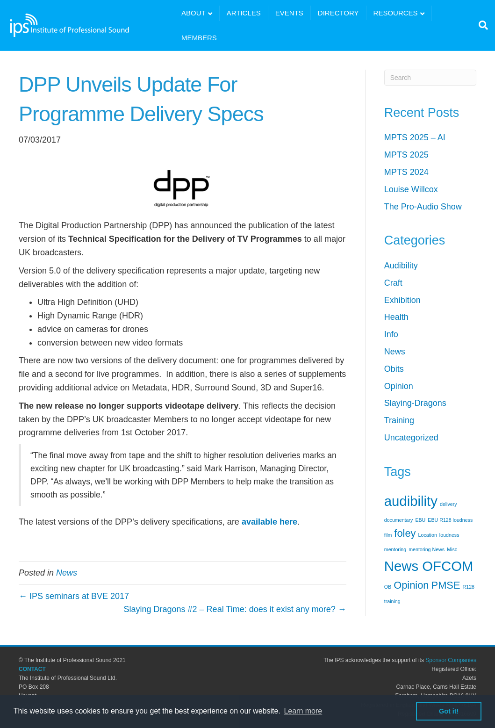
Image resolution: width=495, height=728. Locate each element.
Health (396, 317)
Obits (394, 369)
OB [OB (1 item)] (387, 587)
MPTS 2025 (406, 154)
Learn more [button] (303, 711)
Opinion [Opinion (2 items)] (411, 585)
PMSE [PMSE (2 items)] (445, 585)
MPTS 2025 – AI (414, 137)
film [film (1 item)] (388, 535)
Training (399, 420)
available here (269, 521)
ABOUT (193, 13)
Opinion (398, 386)
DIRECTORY (338, 13)
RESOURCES (395, 13)
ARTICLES (244, 13)
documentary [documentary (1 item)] (398, 520)
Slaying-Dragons (415, 403)
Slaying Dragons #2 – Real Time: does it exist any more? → (235, 609)
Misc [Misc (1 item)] (452, 549)
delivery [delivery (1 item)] (448, 504)
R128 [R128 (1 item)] (468, 587)
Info (391, 334)
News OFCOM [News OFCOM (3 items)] (428, 566)
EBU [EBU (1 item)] (420, 520)
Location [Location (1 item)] (427, 535)
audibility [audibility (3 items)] (411, 501)
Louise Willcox (411, 189)
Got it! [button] (449, 711)
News (66, 572)
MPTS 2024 (406, 172)
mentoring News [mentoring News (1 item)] (427, 549)
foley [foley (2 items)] (405, 533)
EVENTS (289, 13)
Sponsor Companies (450, 660)
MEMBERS (199, 38)
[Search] (481, 25)
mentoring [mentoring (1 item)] (395, 549)
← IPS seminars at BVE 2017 (74, 596)
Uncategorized (411, 437)
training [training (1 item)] (392, 601)
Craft (393, 283)
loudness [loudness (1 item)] (449, 535)
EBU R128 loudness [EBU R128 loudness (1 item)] (450, 520)
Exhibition (402, 300)
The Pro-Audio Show (423, 206)
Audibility (401, 265)
